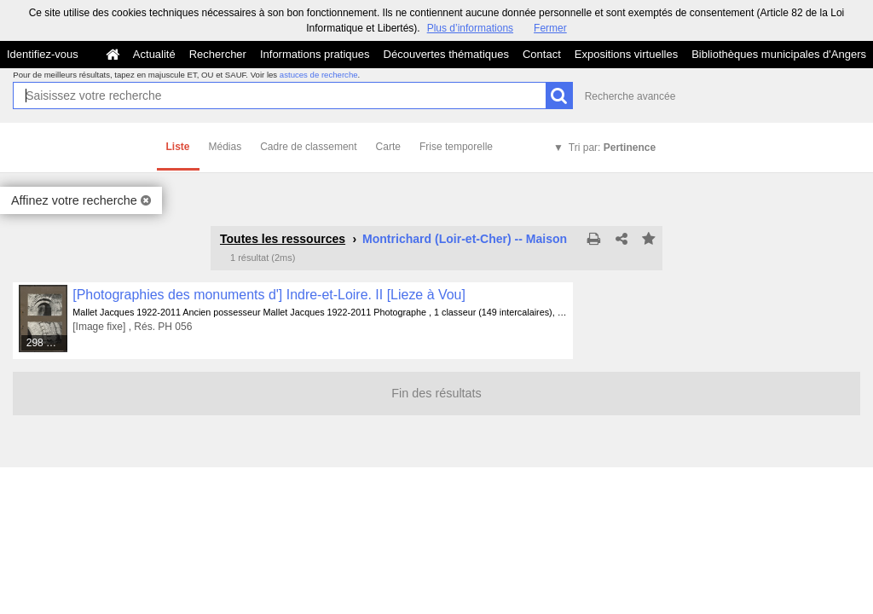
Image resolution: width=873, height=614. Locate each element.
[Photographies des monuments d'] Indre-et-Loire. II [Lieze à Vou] (268, 294)
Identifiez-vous (42, 54)
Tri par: (612, 148)
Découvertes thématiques (446, 54)
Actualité (154, 54)
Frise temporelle (456, 147)
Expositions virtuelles (626, 54)
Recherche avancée (630, 96)
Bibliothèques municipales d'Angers (778, 54)
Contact (542, 54)
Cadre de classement (308, 147)
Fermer (550, 28)
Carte (388, 147)
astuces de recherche (319, 74)
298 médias (47, 343)
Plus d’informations (470, 28)
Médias (225, 147)
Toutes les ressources (282, 239)
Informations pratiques (315, 54)
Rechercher (217, 54)
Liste (178, 147)
